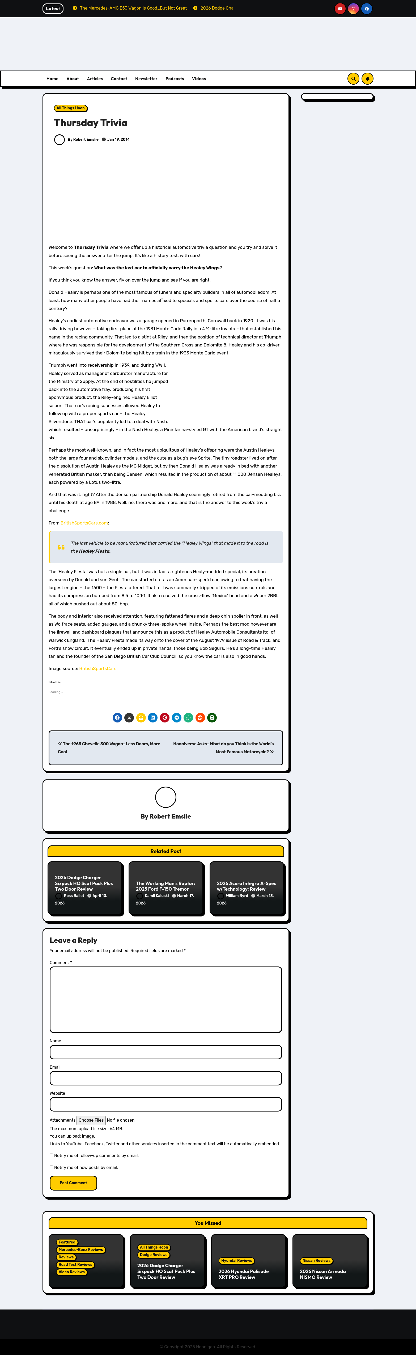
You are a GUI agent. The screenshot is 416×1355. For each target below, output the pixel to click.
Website (57, 1093)
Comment (61, 962)
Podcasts (174, 78)
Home (52, 78)
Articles (95, 78)
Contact (119, 78)
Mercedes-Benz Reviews (81, 1249)
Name (55, 1040)
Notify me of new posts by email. (86, 1167)
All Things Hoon (71, 108)
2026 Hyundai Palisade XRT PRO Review (244, 1274)
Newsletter (146, 78)
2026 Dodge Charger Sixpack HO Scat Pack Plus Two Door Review (84, 883)
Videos (199, 78)
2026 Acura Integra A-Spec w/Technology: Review (246, 886)
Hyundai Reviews (236, 1260)
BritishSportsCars (97, 668)
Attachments (62, 1120)
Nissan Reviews (316, 1260)
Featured (67, 1242)
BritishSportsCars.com (84, 523)
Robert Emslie (170, 816)
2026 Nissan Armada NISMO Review (323, 1274)
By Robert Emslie (76, 139)
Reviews (66, 1257)
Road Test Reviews (75, 1264)
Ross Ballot (70, 896)
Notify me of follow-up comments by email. (96, 1155)
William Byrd (233, 896)
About (72, 78)
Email (55, 1067)
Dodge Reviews (153, 1255)
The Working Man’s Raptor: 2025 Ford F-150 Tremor (165, 886)
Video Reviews (72, 1272)
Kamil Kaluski (153, 896)
